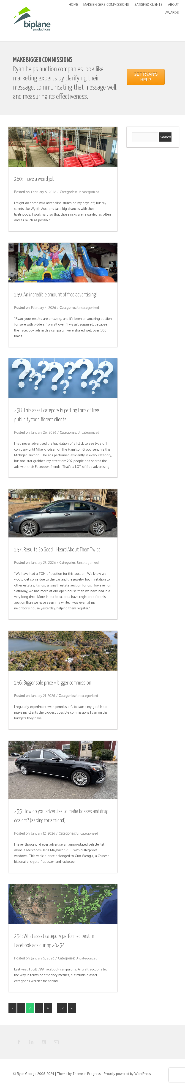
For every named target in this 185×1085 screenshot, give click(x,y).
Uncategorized (88, 192)
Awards (172, 12)
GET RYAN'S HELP (145, 77)
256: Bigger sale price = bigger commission (52, 683)
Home (73, 4)
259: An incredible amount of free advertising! (55, 295)
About (173, 4)
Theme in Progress (87, 1074)
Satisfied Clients (148, 4)
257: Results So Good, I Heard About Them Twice (57, 550)
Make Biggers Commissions (106, 4)
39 (62, 1008)
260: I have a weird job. (34, 179)
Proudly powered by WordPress (127, 1074)
